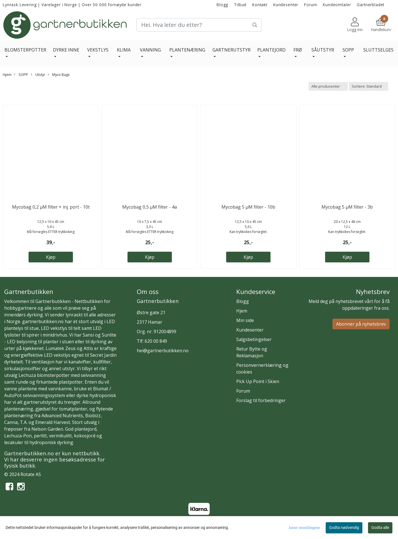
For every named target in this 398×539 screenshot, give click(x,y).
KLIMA (124, 50)
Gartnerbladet (370, 4)
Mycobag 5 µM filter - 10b (248, 207)
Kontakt (259, 4)
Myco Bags (59, 74)
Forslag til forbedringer (261, 400)
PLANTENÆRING (187, 50)
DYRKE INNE (66, 50)
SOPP (348, 50)
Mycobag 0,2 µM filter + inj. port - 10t (51, 207)
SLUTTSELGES (378, 50)
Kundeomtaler (337, 4)
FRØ (297, 50)
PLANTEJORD (271, 50)
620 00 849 (156, 341)
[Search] (199, 25)
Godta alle (380, 527)
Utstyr (38, 74)
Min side (245, 320)
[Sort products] (368, 86)
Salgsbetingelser (254, 339)
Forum (310, 4)
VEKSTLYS (97, 50)
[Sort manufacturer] (328, 86)
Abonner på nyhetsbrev (361, 324)
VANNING (150, 50)
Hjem (7, 74)
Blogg (222, 4)
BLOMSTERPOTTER (25, 50)
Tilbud (240, 4)
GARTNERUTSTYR (231, 50)
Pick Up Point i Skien (257, 381)
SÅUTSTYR (322, 50)
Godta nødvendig (344, 527)
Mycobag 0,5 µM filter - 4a (149, 207)
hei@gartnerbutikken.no (163, 350)
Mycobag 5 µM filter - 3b (347, 207)
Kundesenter (285, 4)
